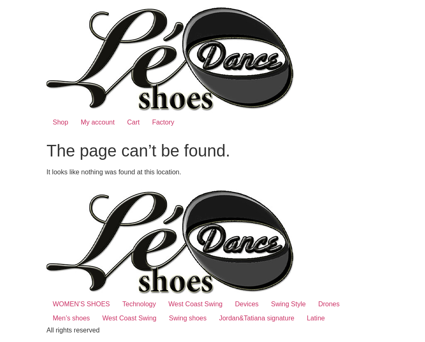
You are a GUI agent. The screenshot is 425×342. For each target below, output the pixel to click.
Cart (133, 122)
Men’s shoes (71, 318)
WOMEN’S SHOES (81, 304)
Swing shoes (188, 318)
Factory (163, 122)
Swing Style (288, 304)
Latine (316, 318)
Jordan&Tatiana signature (256, 318)
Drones (329, 304)
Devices (247, 304)
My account (98, 122)
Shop (60, 122)
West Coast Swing (195, 304)
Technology (139, 304)
